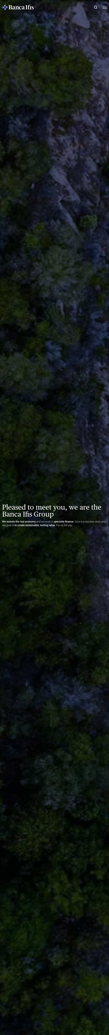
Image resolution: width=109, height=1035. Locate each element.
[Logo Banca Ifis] (18, 7)
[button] (95, 7)
